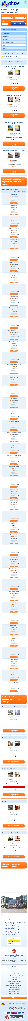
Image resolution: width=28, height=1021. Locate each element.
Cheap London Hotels (14, 987)
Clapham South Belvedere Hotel (14, 636)
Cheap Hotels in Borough (14, 971)
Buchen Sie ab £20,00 (14, 856)
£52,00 (14, 520)
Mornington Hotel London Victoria (14, 364)
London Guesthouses (14, 983)
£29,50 (14, 237)
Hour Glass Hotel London (14, 228)
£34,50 (14, 668)
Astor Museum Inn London (14, 262)
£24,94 (14, 555)
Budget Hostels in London (14, 989)
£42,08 (14, 214)
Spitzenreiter (6, 36)
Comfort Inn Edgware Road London (14, 614)
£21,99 (14, 305)
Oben (14, 998)
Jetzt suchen (18, 23)
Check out (17, 15)
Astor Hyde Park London (14, 591)
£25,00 (14, 611)
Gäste (3, 21)
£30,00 (14, 657)
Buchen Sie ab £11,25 (14, 826)
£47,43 (14, 532)
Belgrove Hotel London (14, 443)
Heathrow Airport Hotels (14, 993)
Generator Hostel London (14, 375)
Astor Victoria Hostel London (14, 330)
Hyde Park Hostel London (14, 682)
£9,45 (14, 203)
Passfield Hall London (14, 409)
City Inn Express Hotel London (14, 546)
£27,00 (14, 577)
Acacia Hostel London (14, 580)
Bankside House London (14, 95)
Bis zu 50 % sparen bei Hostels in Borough (11, 865)
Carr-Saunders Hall (14, 489)
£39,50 (14, 350)
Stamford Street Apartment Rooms (14, 122)
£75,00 (14, 248)
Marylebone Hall (14, 523)
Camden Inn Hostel (14, 557)
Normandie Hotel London (14, 568)
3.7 (16, 719)
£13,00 (14, 441)
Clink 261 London (14, 398)
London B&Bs (14, 979)
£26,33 (14, 475)
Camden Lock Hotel (14, 659)
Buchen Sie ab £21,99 (14, 731)
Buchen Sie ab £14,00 (14, 795)
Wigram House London (14, 307)
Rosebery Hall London (14, 319)
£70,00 (14, 566)
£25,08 (14, 623)
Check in (4, 15)
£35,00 (14, 430)
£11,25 (14, 407)
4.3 (16, 781)
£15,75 (14, 396)
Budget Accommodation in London (14, 985)
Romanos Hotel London (14, 341)
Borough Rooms (14, 205)
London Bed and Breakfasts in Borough (14, 975)
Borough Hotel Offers (14, 970)
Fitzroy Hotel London (14, 500)
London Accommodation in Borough (14, 973)
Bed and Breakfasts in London (14, 981)
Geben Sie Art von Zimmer (9, 29)
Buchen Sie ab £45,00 (14, 116)
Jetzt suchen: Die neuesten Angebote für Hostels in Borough (13, 181)
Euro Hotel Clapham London (14, 670)
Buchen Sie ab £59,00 (14, 144)
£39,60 (14, 543)
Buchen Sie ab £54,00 (14, 89)
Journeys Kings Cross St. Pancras (14, 455)
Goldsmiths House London (14, 534)
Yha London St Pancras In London (14, 432)
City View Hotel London (14, 466)
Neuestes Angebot (8, 42)
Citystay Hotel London (14, 602)
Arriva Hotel (14, 387)
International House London (14, 216)
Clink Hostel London (14, 353)
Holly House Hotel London (14, 421)
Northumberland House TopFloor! (14, 151)
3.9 (16, 814)
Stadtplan (5, 48)
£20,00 (14, 464)
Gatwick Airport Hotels (14, 991)
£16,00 (14, 339)
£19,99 (14, 691)
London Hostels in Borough (14, 977)
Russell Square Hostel (14, 296)
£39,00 (14, 282)
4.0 (16, 106)
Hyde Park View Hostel (13, 648)
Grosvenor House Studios (14, 239)
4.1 (16, 79)
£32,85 (14, 486)
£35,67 (14, 634)
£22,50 (14, 373)
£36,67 (14, 509)
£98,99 (14, 293)
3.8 (16, 845)
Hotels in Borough (14, 968)
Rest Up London (14, 194)
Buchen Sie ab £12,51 (14, 762)
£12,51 (14, 362)
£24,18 (14, 225)
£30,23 (14, 316)
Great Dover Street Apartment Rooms (14, 67)
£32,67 (14, 328)
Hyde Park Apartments (14, 625)
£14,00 (14, 384)
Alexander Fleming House (14, 273)
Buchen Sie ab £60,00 (14, 171)
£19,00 (14, 271)
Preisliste (5, 39)
